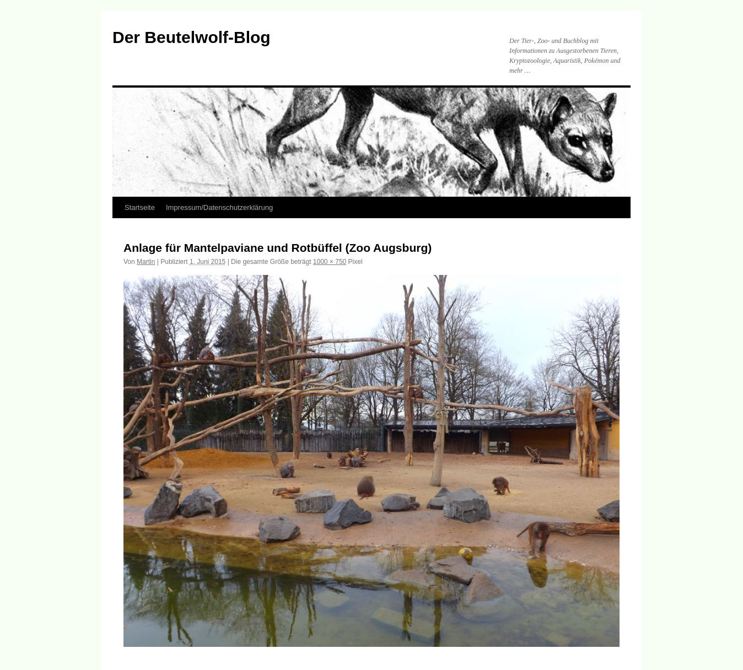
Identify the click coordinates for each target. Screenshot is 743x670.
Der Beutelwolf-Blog (191, 37)
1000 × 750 (329, 262)
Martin (146, 262)
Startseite (140, 207)
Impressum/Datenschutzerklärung (219, 207)
